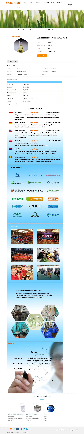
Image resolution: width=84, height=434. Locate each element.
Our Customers (45, 2)
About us (25, 2)
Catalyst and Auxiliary (37, 29)
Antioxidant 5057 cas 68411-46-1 (49, 29)
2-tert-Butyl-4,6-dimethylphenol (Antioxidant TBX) (32, 414)
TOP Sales (20, 7)
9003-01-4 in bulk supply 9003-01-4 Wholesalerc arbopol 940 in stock (18, 414)
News (52, 2)
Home (19, 2)
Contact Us (58, 2)
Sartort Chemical (27, 29)
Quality (37, 2)
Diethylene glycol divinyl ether (45, 414)
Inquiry (42, 55)
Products (31, 2)
